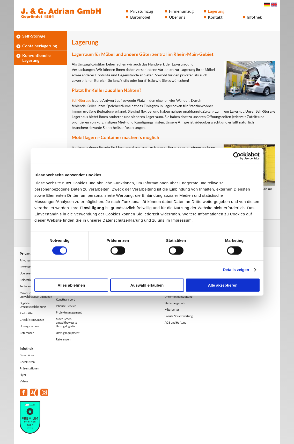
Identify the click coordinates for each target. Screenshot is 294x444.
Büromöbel (140, 16)
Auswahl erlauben (147, 285)
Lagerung (216, 11)
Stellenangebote (175, 303)
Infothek (254, 16)
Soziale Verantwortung (179, 316)
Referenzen (27, 332)
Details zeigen (236, 269)
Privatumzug (141, 11)
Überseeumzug (29, 273)
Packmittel (26, 313)
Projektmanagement (69, 312)
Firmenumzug (181, 11)
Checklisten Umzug (32, 319)
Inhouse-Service (66, 306)
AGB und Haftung (175, 322)
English (274, 4)
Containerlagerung (39, 45)
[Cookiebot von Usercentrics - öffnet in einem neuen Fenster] (237, 156)
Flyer (23, 374)
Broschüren (27, 355)
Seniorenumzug (29, 286)
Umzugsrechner (29, 326)
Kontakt (215, 16)
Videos (24, 381)
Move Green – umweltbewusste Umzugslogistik (66, 322)
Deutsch (267, 4)
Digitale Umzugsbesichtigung (33, 304)
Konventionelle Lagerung (36, 58)
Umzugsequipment (67, 332)
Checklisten (27, 361)
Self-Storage (81, 100)
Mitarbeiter (172, 309)
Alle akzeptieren (222, 285)
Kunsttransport (65, 299)
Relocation (26, 279)
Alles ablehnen (71, 285)
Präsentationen (29, 368)
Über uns (177, 16)
